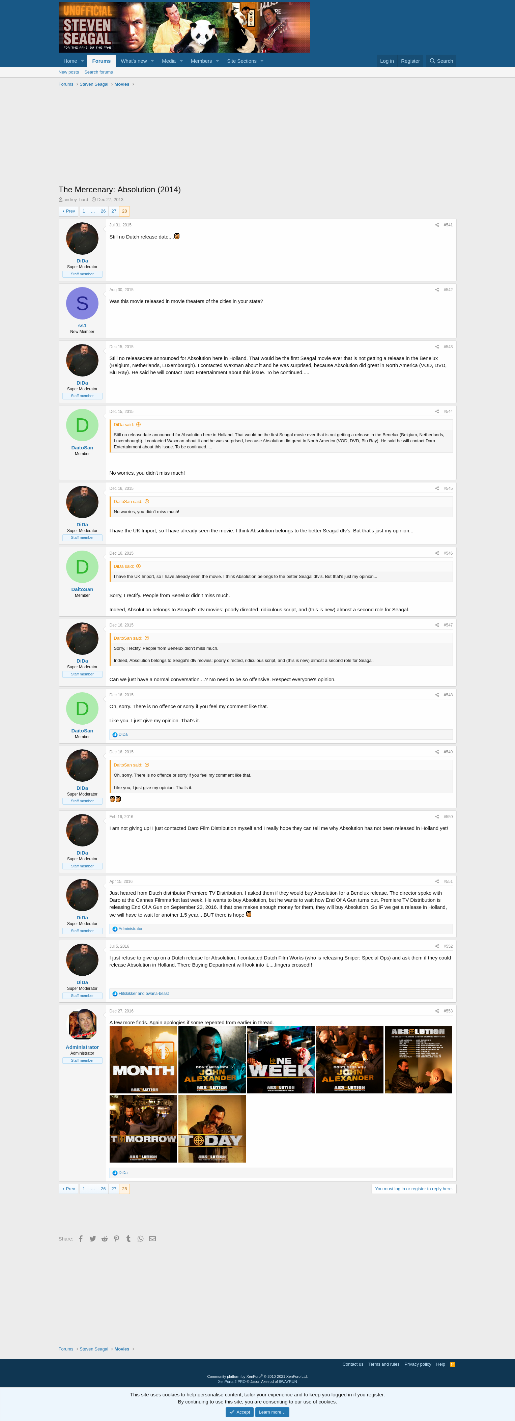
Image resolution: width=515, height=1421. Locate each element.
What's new (134, 61)
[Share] (437, 225)
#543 (448, 346)
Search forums (98, 72)
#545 (448, 488)
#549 (448, 752)
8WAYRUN (288, 1382)
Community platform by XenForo (257, 1376)
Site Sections (242, 61)
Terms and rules (383, 1364)
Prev (70, 211)
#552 (448, 946)
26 (103, 211)
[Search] (441, 61)
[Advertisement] (258, 136)
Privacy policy (417, 1364)
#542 (448, 289)
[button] (82, 61)
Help (440, 1364)
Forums (101, 61)
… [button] (93, 211)
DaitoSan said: (128, 501)
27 (113, 211)
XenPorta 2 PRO (232, 1382)
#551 (448, 881)
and (144, 993)
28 (124, 211)
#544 (448, 411)
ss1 (82, 325)
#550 (448, 816)
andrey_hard (75, 199)
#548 (448, 695)
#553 (448, 1011)
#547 (448, 625)
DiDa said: (124, 424)
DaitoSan (82, 447)
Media (169, 61)
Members (201, 61)
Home (70, 61)
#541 (448, 225)
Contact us (353, 1364)
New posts (69, 72)
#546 (448, 553)
